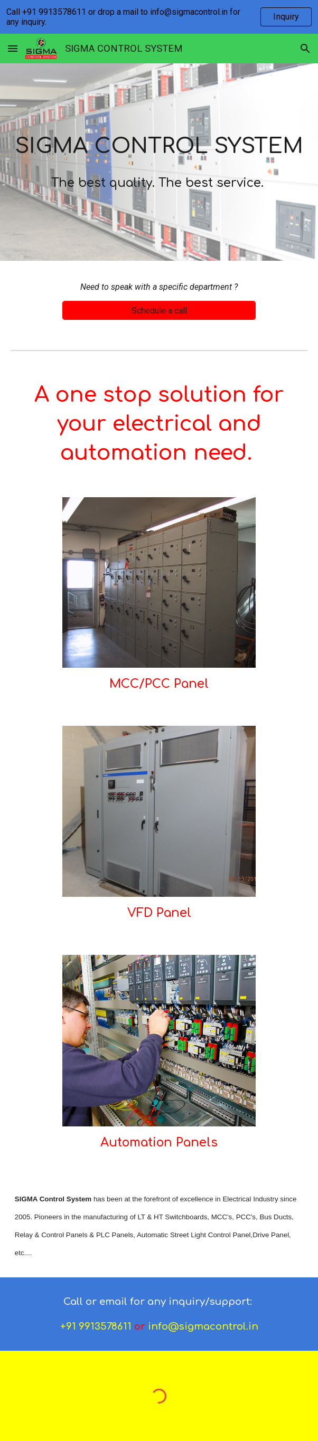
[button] (12, 48)
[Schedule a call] (159, 310)
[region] (159, 17)
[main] (159, 162)
